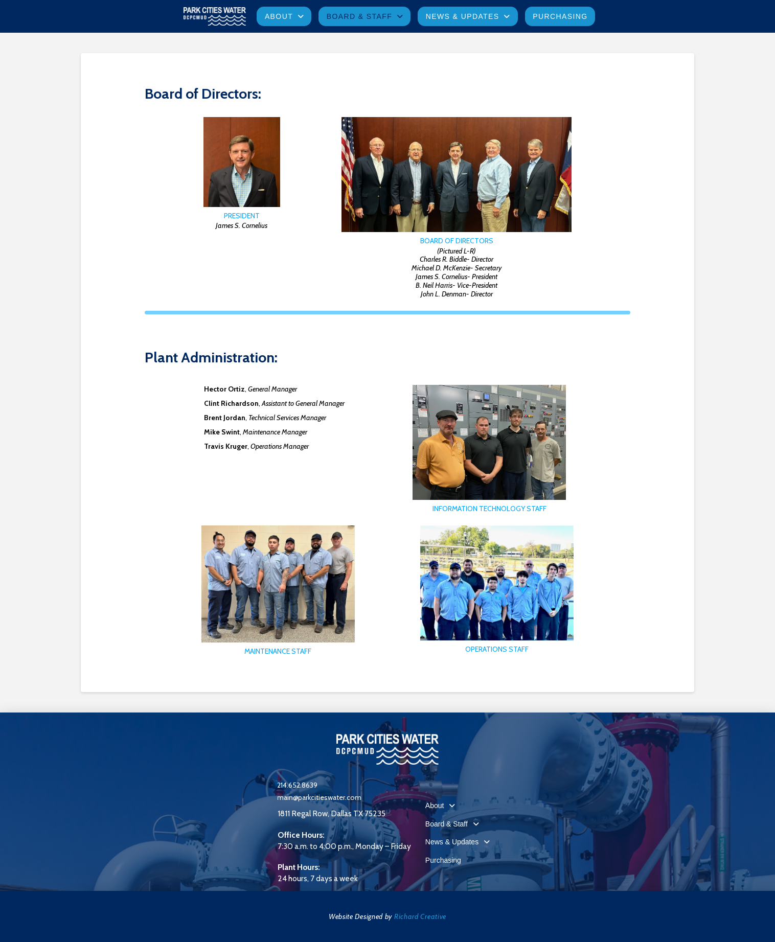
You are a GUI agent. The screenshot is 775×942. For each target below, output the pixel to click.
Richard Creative (420, 916)
